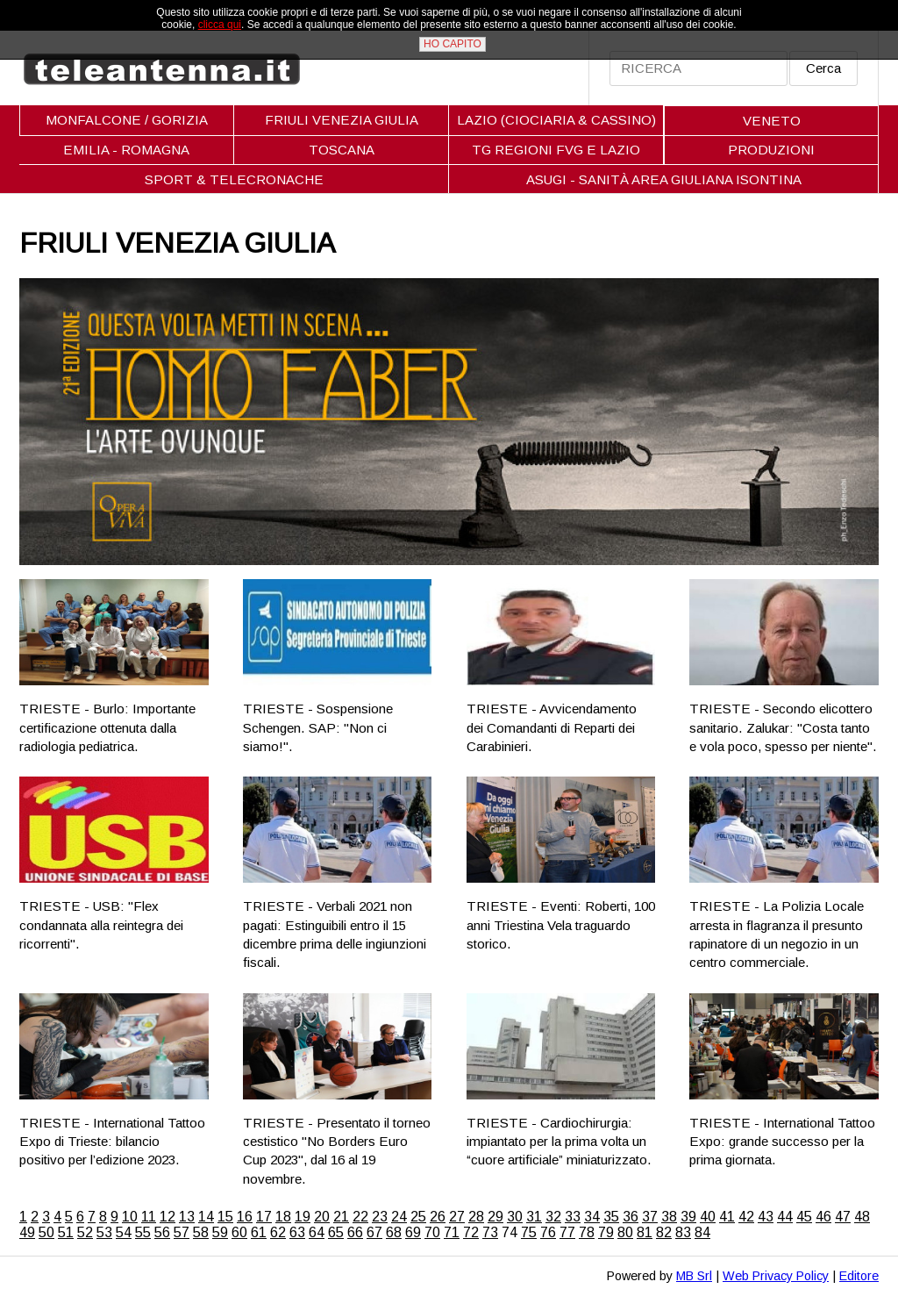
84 (702, 1232)
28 (476, 1216)
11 (148, 1216)
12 (167, 1216)
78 (587, 1232)
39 (688, 1216)
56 (162, 1232)
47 (843, 1216)
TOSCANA (341, 149)
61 (259, 1232)
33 (573, 1216)
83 (683, 1232)
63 (297, 1232)
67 (374, 1232)
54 (124, 1232)
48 (862, 1216)
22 (360, 1216)
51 (66, 1232)
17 (264, 1216)
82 (664, 1232)
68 (394, 1232)
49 (27, 1232)
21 (341, 1216)
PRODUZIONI (771, 149)
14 (206, 1216)
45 (804, 1216)
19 (302, 1216)
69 (413, 1232)
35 (611, 1216)
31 (534, 1216)
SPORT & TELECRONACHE (234, 179)
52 (85, 1232)
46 (823, 1216)
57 (181, 1232)
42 (746, 1216)
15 (225, 1216)
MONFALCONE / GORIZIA (127, 119)
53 (104, 1232)
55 (143, 1232)
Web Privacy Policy (776, 1276)
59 (220, 1232)
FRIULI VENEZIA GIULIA (341, 119)
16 (245, 1216)
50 (46, 1232)
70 (432, 1232)
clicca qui (219, 24)
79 (606, 1232)
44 (785, 1216)
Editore (859, 1276)
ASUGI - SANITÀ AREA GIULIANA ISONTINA (664, 179)
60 (239, 1232)
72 (471, 1232)
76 (548, 1232)
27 (457, 1216)
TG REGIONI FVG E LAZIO (556, 149)
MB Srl (694, 1276)
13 (187, 1216)
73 (490, 1232)
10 (130, 1216)
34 (592, 1216)
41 (727, 1216)
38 (669, 1216)
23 (380, 1216)
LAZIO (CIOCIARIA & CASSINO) (556, 119)
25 (418, 1216)
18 (283, 1216)
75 (529, 1232)
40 (708, 1216)
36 (630, 1216)
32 (553, 1216)
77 (567, 1232)
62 (278, 1232)
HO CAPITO (452, 44)
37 (650, 1216)
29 (495, 1216)
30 (515, 1216)
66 (355, 1232)
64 (316, 1232)
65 (336, 1232)
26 (437, 1216)
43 (765, 1216)
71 (452, 1232)
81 (644, 1232)
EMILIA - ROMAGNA (126, 149)
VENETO (772, 120)
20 (322, 1216)
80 (625, 1232)
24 (399, 1216)
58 (201, 1232)
